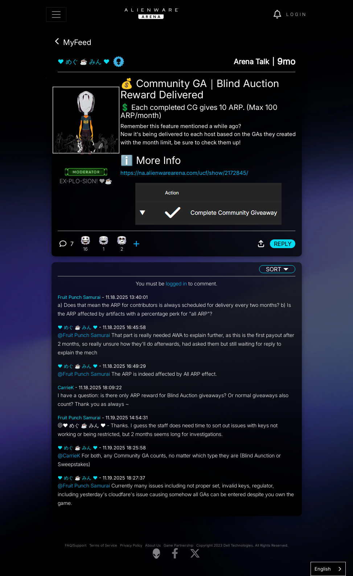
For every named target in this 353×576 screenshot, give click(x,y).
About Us (153, 545)
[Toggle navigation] (56, 14)
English (323, 569)
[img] (255, 14)
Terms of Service (103, 545)
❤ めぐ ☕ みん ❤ (84, 61)
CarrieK (66, 387)
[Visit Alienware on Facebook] (175, 553)
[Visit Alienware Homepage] (156, 553)
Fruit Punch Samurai (79, 297)
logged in (176, 283)
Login (296, 14)
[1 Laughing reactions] (103, 244)
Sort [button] (273, 269)
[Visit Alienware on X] (195, 553)
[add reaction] (137, 243)
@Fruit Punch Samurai (84, 335)
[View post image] (208, 201)
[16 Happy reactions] (85, 244)
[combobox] (328, 569)
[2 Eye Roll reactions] (121, 244)
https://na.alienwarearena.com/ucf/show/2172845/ (184, 172)
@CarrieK (69, 455)
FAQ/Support (75, 545)
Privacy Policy (131, 545)
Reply (283, 243)
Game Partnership (178, 545)
